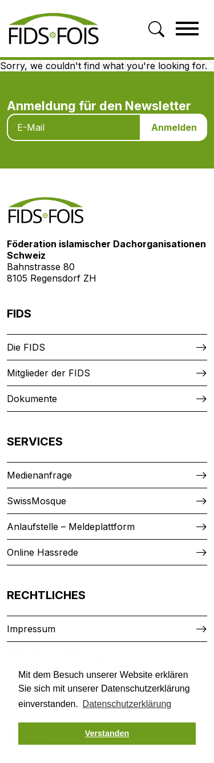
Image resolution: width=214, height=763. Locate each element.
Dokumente (32, 398)
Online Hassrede (42, 552)
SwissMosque (36, 501)
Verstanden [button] (107, 733)
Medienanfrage (39, 475)
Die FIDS (26, 347)
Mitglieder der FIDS (48, 373)
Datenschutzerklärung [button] (127, 704)
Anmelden (174, 127)
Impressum (31, 629)
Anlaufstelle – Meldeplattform (71, 526)
